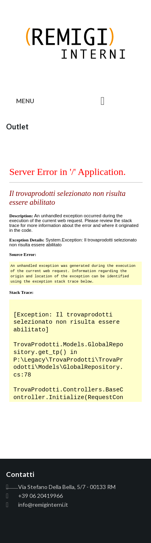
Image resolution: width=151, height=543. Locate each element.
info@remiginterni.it (43, 504)
